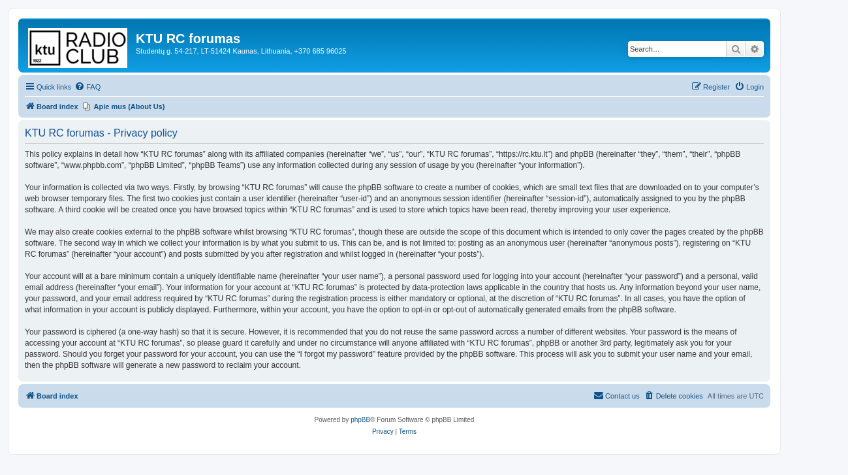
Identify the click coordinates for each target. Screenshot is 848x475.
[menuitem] (87, 87)
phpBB (360, 419)
